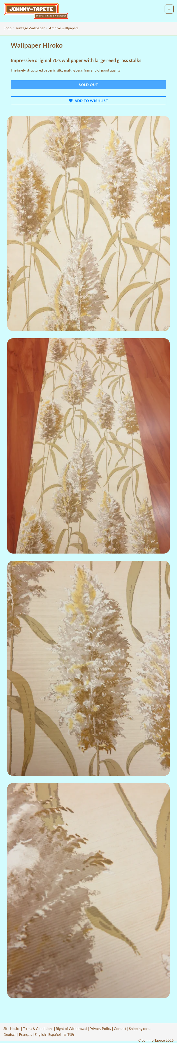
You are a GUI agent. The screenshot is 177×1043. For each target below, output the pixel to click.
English (40, 1034)
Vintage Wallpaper (30, 28)
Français (25, 1034)
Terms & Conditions (38, 1028)
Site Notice (11, 1028)
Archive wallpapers (64, 28)
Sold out (88, 84)
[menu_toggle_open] (169, 9)
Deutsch (9, 1034)
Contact (120, 1028)
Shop (8, 28)
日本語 (68, 1034)
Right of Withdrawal (71, 1028)
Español (54, 1034)
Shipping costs (140, 1028)
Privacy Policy (100, 1028)
